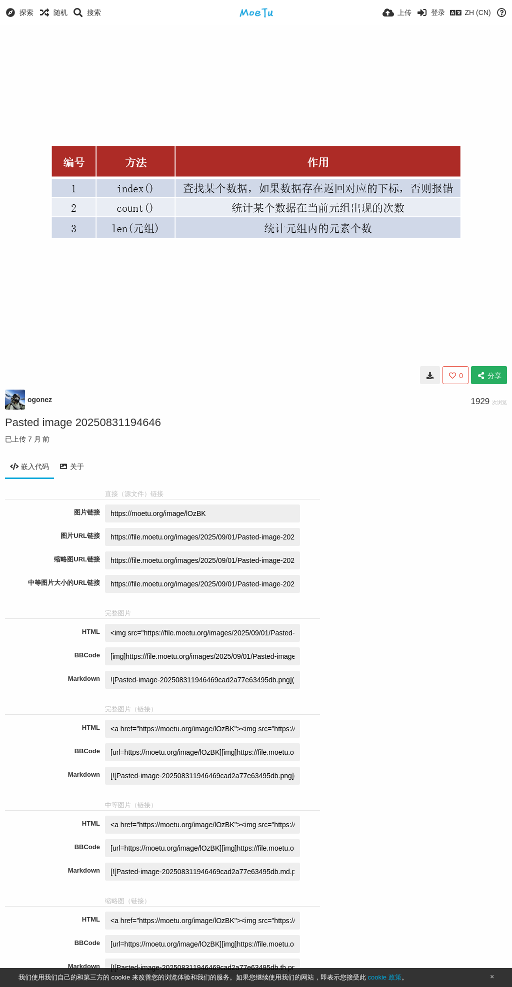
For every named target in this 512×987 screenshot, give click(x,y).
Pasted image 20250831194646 (83, 422)
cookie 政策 (384, 977)
